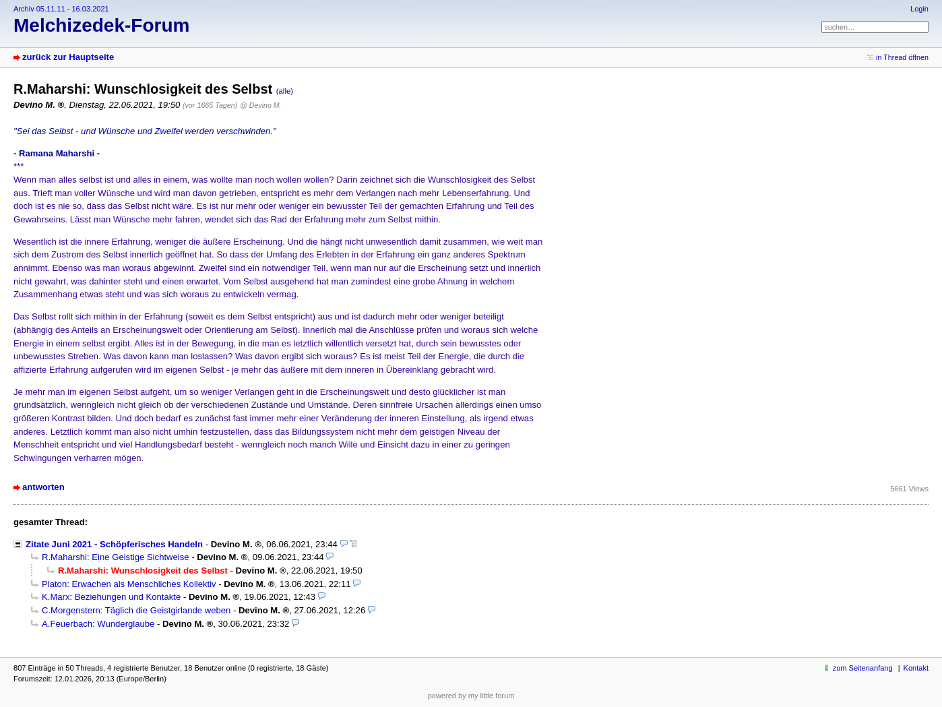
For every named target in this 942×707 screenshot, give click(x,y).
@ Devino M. (260, 105)
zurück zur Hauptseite (68, 57)
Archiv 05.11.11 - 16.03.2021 (61, 9)
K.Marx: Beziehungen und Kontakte (111, 597)
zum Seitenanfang (863, 668)
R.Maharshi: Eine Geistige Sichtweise (115, 557)
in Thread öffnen (902, 57)
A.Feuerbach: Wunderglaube (98, 624)
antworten (43, 487)
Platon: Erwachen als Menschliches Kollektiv (129, 584)
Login (919, 9)
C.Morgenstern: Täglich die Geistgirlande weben (136, 610)
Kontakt (916, 668)
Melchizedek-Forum (101, 25)
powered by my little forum (471, 695)
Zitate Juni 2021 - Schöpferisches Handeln (114, 544)
